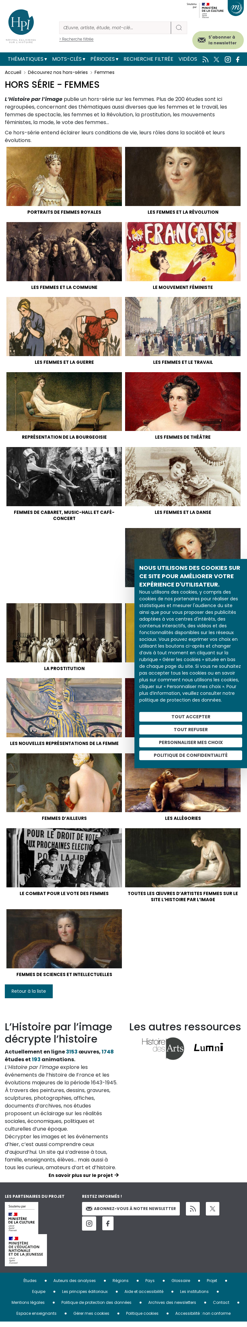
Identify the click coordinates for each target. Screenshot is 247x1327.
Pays (150, 1286)
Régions (121, 1286)
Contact (221, 1308)
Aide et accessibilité (143, 1297)
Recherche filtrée (148, 59)
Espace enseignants (36, 1319)
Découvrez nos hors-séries (58, 72)
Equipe (38, 1297)
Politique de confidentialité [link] (191, 755)
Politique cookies (142, 1319)
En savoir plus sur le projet (81, 1181)
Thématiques (25, 59)
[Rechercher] (115, 28)
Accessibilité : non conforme (203, 1319)
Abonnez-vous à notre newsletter (131, 1214)
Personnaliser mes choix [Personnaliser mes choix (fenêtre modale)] (191, 742)
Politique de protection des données (96, 1308)
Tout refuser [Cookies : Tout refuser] (191, 729)
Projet (212, 1286)
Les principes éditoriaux (85, 1297)
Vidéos (187, 59)
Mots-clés (67, 59)
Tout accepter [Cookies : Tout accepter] (190, 716)
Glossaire (180, 1286)
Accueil (13, 72)
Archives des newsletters (172, 1308)
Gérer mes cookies (91, 1319)
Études (30, 1286)
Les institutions (194, 1297)
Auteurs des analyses (74, 1286)
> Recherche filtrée (76, 39)
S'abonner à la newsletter (222, 40)
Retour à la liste (29, 996)
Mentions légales (28, 1308)
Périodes (102, 59)
